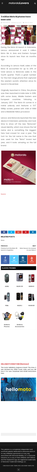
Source (3, 194)
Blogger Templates (28, 465)
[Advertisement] (18, 215)
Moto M (27, 22)
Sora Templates (15, 465)
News (31, 22)
